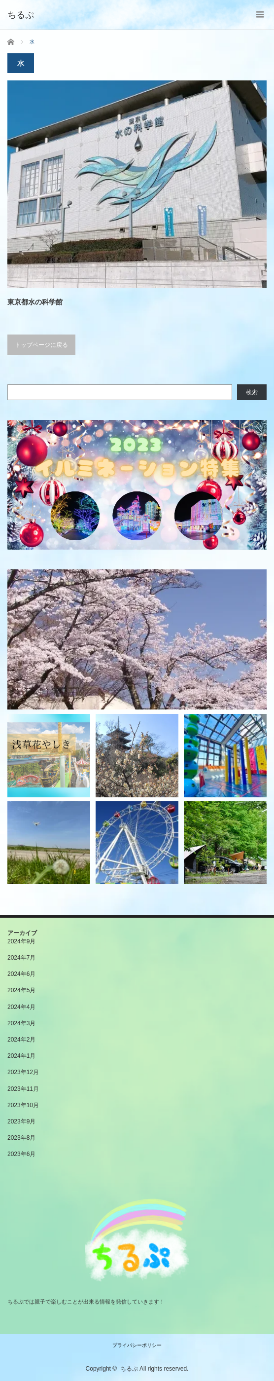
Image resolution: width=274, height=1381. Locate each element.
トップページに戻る (41, 344)
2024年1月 (21, 1055)
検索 (252, 392)
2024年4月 (21, 1007)
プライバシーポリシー (137, 1345)
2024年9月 (21, 941)
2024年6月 (21, 973)
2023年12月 (23, 1072)
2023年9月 (21, 1121)
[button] (137, 485)
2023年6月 (21, 1154)
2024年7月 (21, 957)
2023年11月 (23, 1088)
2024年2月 (21, 1039)
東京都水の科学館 (35, 302)
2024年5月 (21, 990)
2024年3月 (21, 1023)
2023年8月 (21, 1137)
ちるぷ (129, 1368)
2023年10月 (23, 1105)
